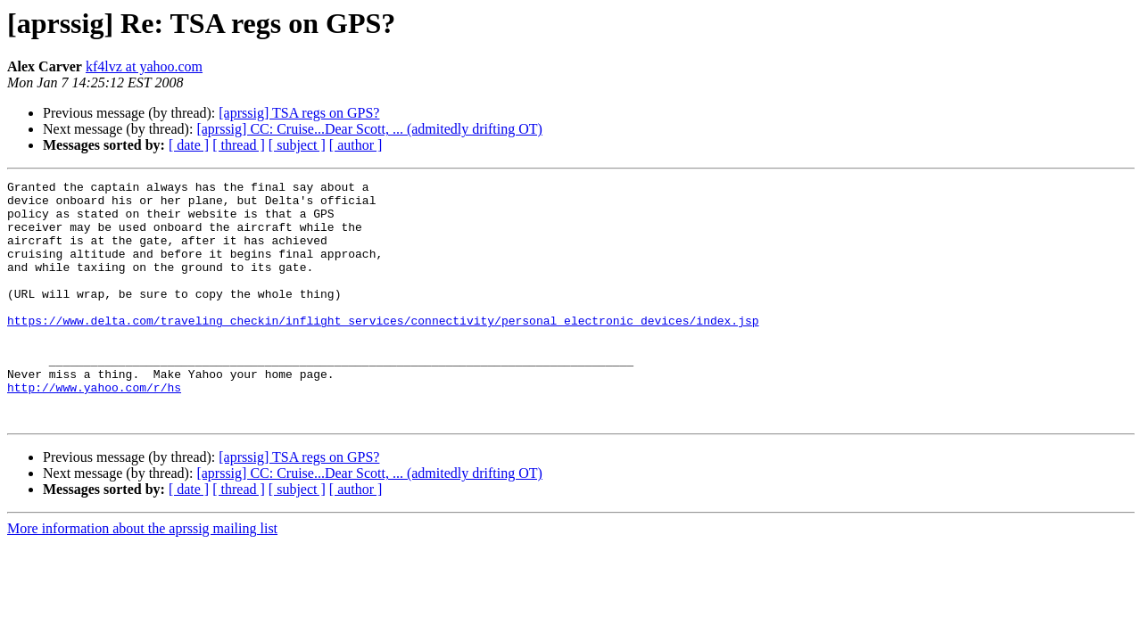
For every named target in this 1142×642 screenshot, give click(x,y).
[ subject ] (297, 144)
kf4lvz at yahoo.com (144, 66)
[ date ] (189, 144)
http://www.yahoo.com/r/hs (94, 430)
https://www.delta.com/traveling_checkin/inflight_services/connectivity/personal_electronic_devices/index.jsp (382, 350)
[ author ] (356, 144)
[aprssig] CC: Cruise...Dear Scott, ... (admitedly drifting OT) (369, 128)
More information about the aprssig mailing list (142, 576)
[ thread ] (238, 144)
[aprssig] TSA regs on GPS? (299, 112)
